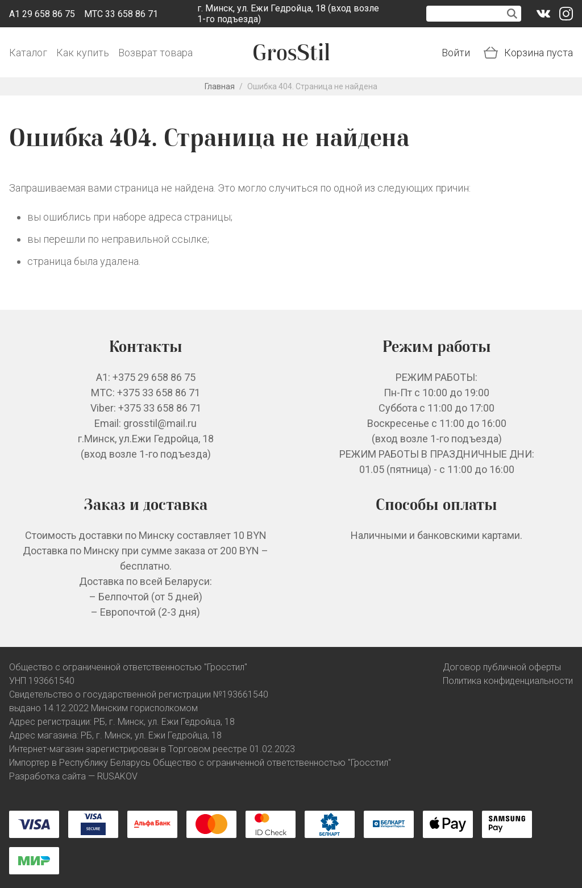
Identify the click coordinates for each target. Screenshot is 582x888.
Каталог (28, 53)
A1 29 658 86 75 (42, 14)
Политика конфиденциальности (508, 680)
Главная (220, 86)
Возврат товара (155, 53)
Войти (456, 53)
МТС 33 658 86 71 (121, 14)
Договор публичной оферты (502, 667)
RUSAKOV (117, 776)
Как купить (82, 53)
